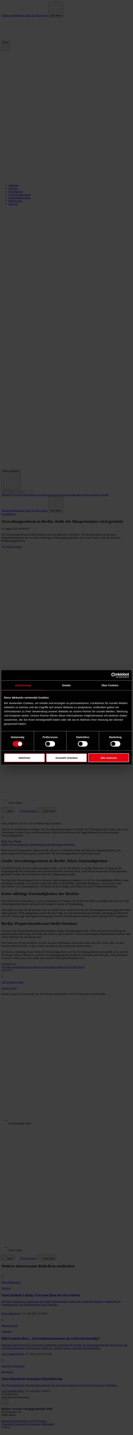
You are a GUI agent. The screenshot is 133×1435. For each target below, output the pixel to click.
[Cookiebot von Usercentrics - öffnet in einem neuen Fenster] (114, 675)
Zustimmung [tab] (23, 685)
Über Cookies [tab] (109, 685)
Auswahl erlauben (66, 757)
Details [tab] (66, 685)
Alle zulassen (108, 757)
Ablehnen (24, 757)
